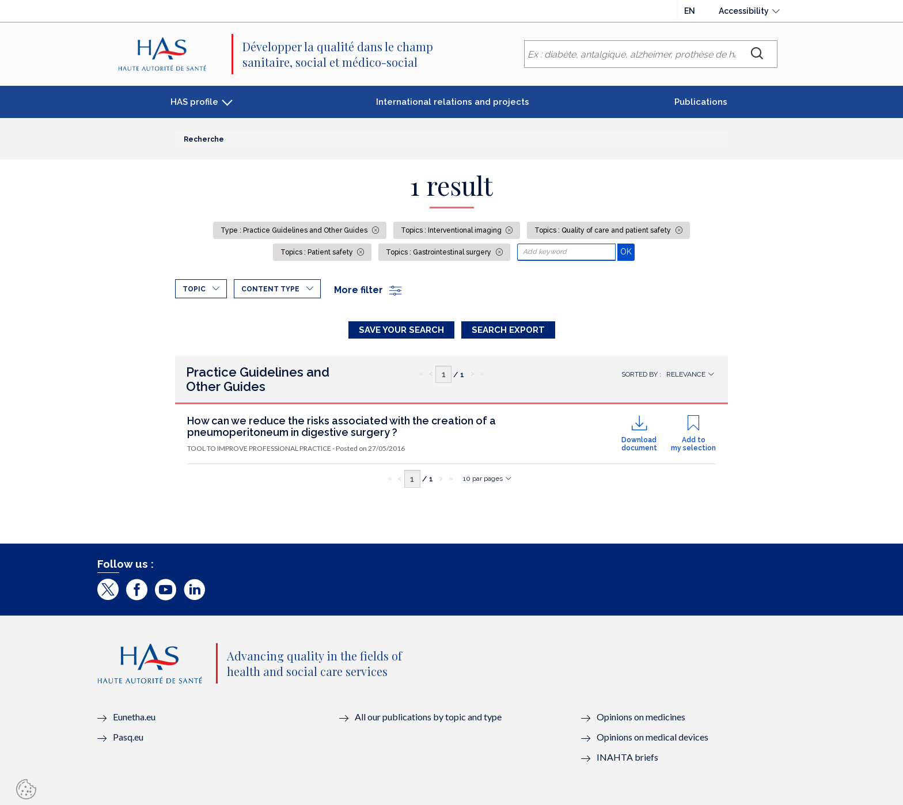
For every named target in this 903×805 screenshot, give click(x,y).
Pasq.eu (128, 736)
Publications (700, 102)
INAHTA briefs (627, 756)
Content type (270, 289)
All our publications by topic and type (428, 716)
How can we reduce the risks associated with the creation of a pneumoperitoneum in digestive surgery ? (341, 426)
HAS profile (194, 102)
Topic (194, 289)
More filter (368, 289)
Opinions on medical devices (652, 736)
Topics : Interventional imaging (452, 230)
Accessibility (744, 11)
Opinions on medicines (641, 716)
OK (627, 251)
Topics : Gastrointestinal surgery (439, 252)
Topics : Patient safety (317, 252)
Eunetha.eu (134, 716)
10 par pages (483, 478)
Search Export (508, 330)
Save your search (401, 330)
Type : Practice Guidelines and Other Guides (295, 230)
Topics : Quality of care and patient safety (603, 230)
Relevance (685, 374)
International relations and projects (452, 102)
